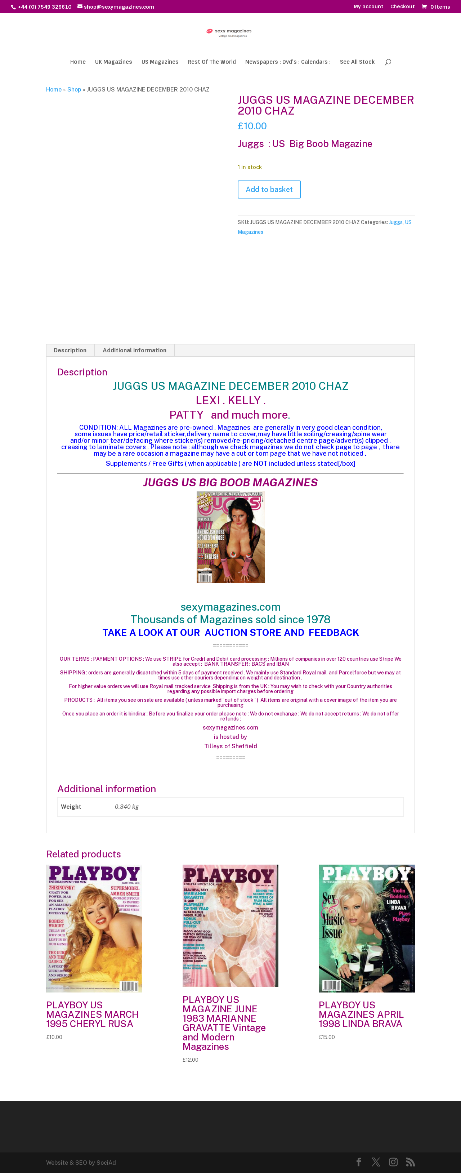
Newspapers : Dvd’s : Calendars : (288, 62)
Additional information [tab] (134, 350)
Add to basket (269, 189)
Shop (74, 89)
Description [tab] (70, 350)
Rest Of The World (212, 62)
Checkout (402, 7)
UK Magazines (113, 62)
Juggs (396, 222)
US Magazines (160, 62)
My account (369, 7)
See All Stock (357, 62)
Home (78, 62)
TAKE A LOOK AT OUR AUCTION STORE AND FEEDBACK (230, 632)
